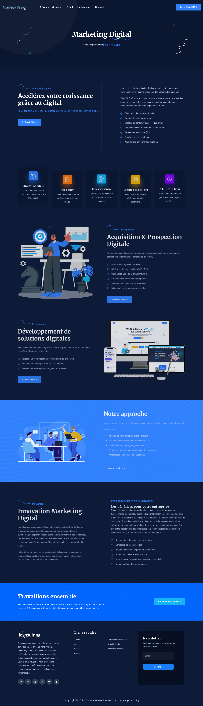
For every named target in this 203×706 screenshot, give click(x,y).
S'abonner (158, 667)
